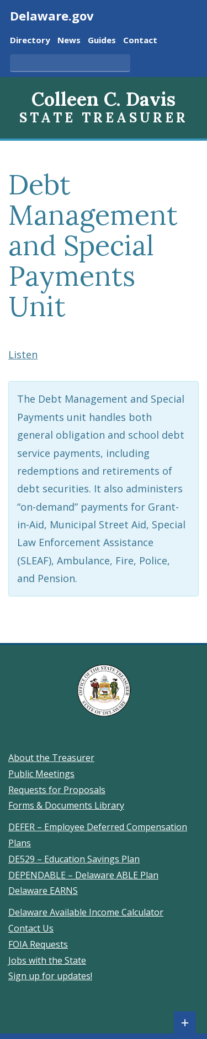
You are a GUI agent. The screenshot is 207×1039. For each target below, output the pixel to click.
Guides (102, 41)
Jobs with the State (47, 960)
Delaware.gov (52, 15)
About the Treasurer (51, 758)
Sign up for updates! (50, 976)
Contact (140, 41)
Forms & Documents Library (66, 805)
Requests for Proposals (56, 790)
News (69, 41)
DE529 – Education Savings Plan (74, 859)
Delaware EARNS (43, 890)
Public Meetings (41, 774)
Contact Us (31, 928)
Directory (30, 41)
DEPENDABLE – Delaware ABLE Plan (83, 875)
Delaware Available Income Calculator (85, 912)
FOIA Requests (38, 944)
